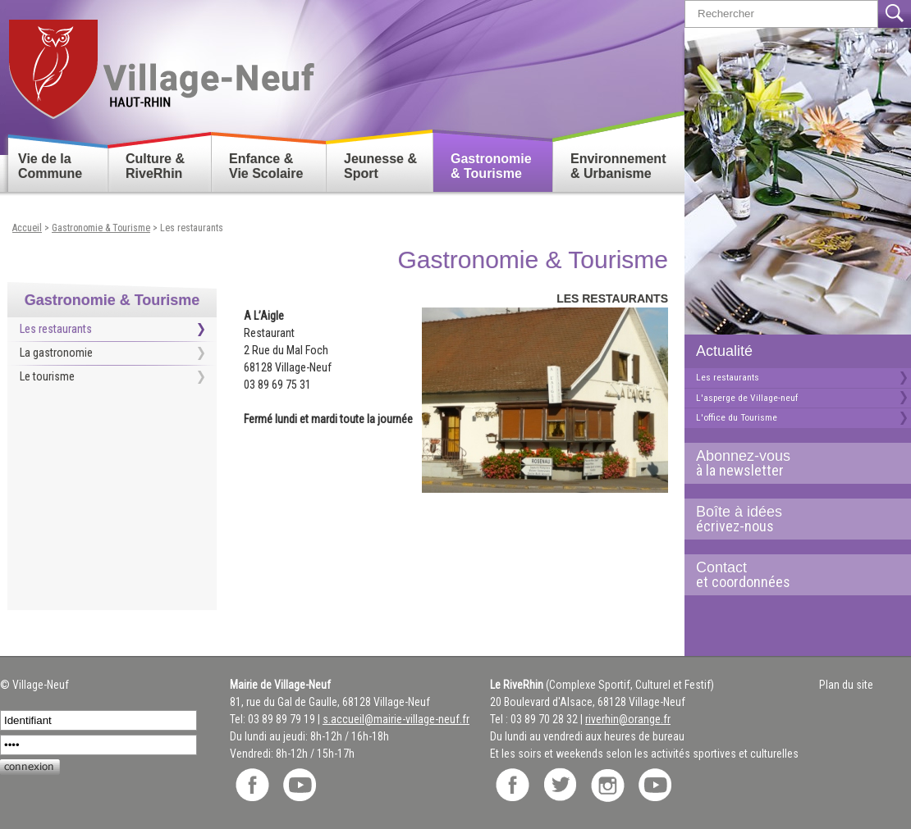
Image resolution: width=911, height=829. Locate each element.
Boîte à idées (791, 519)
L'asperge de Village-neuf (747, 397)
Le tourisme (47, 376)
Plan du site (846, 684)
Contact (791, 574)
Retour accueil (160, 62)
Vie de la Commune (50, 166)
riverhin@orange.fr (628, 719)
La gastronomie (56, 352)
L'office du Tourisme (736, 417)
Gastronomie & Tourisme (491, 166)
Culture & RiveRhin (155, 166)
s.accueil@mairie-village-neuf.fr (396, 719)
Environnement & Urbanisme (618, 166)
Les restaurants (727, 377)
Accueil (27, 228)
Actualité (724, 351)
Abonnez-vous (791, 463)
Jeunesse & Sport (380, 166)
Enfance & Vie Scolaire (266, 166)
